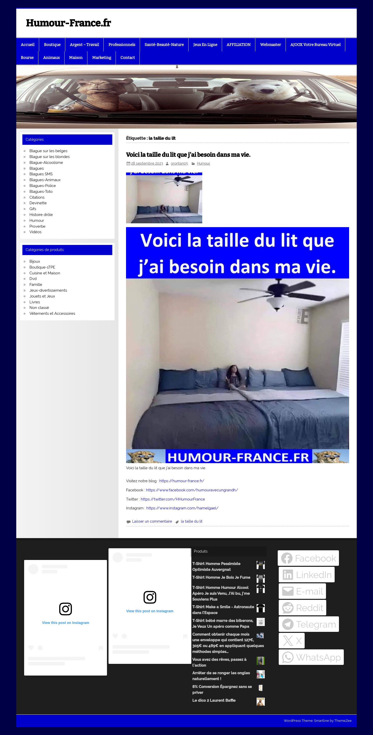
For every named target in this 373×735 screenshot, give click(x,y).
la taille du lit (192, 521)
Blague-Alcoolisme (46, 162)
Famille (35, 284)
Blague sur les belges (48, 151)
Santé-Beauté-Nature (164, 44)
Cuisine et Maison (44, 273)
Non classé (39, 307)
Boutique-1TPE (42, 267)
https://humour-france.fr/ (181, 481)
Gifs (32, 209)
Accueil (27, 44)
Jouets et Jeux (42, 296)
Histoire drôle (41, 214)
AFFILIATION (239, 44)
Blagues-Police (42, 185)
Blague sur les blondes (49, 156)
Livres (34, 302)
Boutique (52, 44)
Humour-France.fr (68, 23)
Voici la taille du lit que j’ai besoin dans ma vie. (188, 154)
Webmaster (270, 44)
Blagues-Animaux (45, 180)
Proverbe (37, 226)
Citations (36, 197)
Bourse (27, 57)
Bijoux (34, 261)
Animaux (51, 57)
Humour (203, 163)
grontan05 (179, 163)
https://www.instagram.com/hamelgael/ (182, 508)
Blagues (36, 168)
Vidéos (35, 232)
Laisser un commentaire (152, 521)
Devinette (38, 203)
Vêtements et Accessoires (52, 313)
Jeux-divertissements (48, 290)
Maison (76, 57)
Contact (127, 57)
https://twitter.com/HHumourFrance (173, 499)
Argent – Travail (84, 44)
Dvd (33, 278)
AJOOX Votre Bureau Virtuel (315, 44)
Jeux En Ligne (205, 44)
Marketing (101, 57)
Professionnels (121, 44)
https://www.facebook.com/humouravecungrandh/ (192, 490)
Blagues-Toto (41, 191)
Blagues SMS (41, 174)
